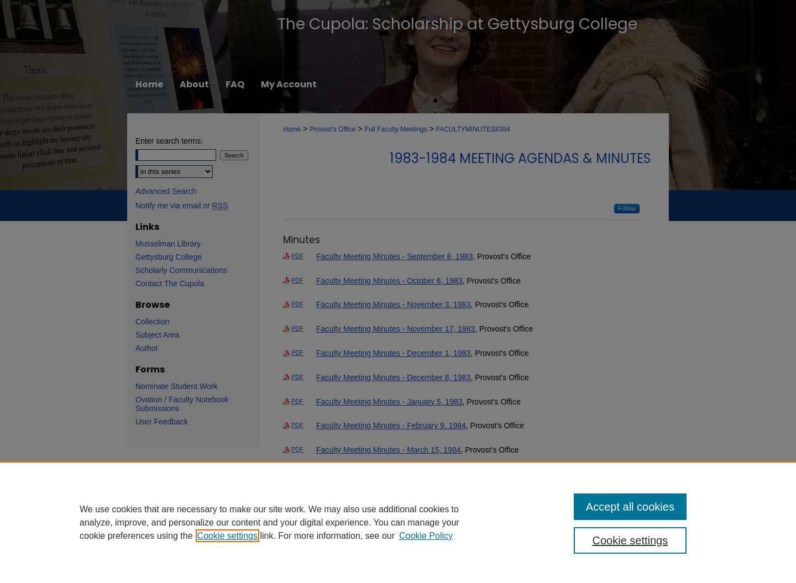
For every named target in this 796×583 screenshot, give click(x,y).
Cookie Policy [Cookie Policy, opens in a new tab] (426, 535)
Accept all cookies (630, 507)
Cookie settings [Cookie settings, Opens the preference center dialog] (630, 540)
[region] (398, 522)
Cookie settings (227, 535)
